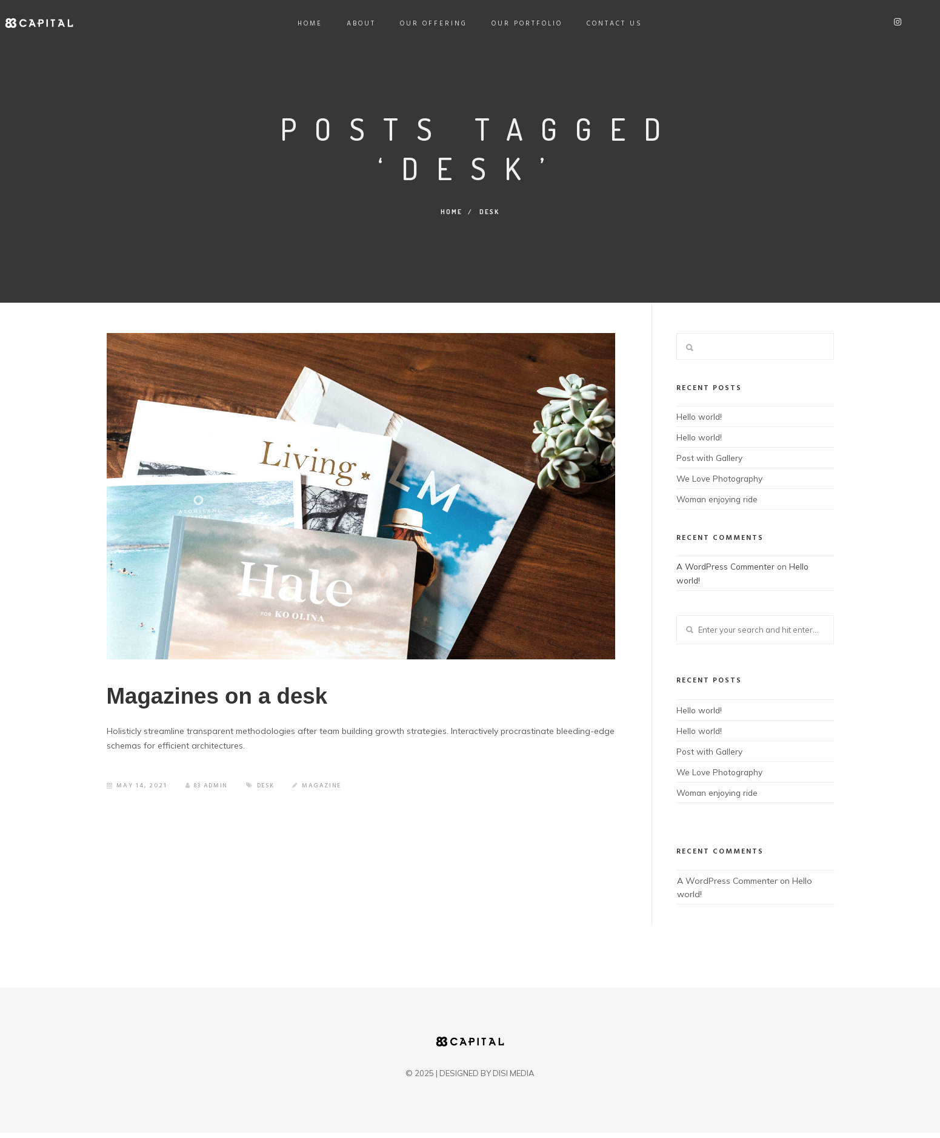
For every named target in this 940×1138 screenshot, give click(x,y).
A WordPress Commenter (726, 567)
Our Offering (433, 23)
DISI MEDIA (514, 1078)
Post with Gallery (710, 458)
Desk (268, 794)
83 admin (207, 794)
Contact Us (614, 23)
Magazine (326, 794)
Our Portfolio (527, 23)
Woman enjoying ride (718, 500)
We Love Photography (721, 479)
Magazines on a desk (242, 700)
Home (310, 23)
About (361, 23)
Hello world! (700, 416)
